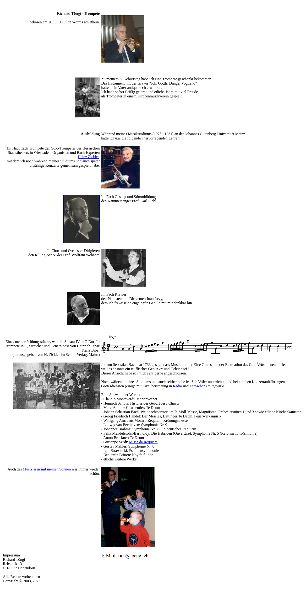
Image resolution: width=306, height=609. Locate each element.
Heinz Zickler (88, 157)
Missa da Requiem (143, 442)
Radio (177, 386)
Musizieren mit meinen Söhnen (47, 469)
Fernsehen (197, 386)
